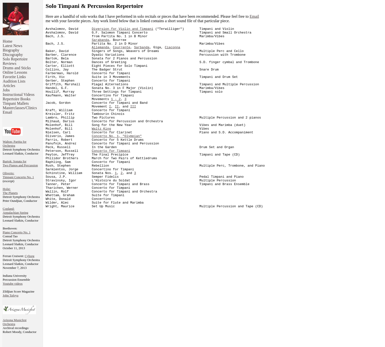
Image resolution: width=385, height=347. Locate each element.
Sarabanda (100, 42)
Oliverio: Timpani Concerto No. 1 (18, 175)
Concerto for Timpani (111, 176)
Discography (13, 54)
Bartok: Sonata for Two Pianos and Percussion (20, 163)
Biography (11, 50)
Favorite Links (14, 77)
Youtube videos (13, 283)
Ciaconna (172, 51)
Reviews (9, 63)
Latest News (12, 46)
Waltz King (101, 149)
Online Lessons (15, 72)
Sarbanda (141, 51)
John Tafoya (10, 295)
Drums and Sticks (17, 68)
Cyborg (30, 256)
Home (7, 41)
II (117, 122)
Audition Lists (14, 81)
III (133, 122)
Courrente (121, 51)
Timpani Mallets (16, 103)
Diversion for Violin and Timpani (122, 29)
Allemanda (100, 51)
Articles (9, 86)
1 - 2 (116, 113)
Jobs (6, 90)
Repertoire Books (16, 99)
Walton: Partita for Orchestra (14, 143)
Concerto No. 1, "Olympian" (117, 158)
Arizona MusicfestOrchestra (14, 322)
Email (7, 112)
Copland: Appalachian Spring (15, 210)
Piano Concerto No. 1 (17, 232)
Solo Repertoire (15, 59)
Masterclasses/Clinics (20, 108)
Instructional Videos (19, 94)
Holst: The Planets (10, 191)
